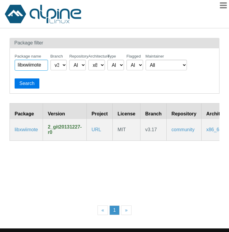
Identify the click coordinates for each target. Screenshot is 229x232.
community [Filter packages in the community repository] (182, 129)
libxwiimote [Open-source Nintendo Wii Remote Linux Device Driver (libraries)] (26, 129)
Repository (77, 56)
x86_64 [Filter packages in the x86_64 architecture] (214, 129)
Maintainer (155, 56)
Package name (28, 56)
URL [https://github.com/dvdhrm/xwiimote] (96, 129)
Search (27, 83)
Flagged (133, 56)
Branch (56, 56)
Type (111, 56)
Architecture (96, 56)
